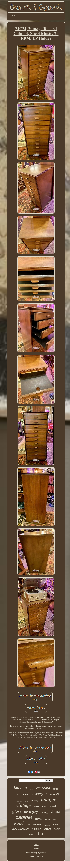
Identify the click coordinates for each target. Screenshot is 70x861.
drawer (52, 793)
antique (48, 799)
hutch (55, 824)
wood (19, 823)
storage (47, 819)
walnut (19, 801)
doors (57, 828)
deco (36, 806)
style (31, 789)
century (37, 824)
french (32, 834)
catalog (44, 812)
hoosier (36, 828)
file (40, 833)
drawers (38, 819)
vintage (23, 805)
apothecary (20, 828)
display (37, 794)
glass (16, 811)
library (34, 800)
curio (47, 828)
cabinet (24, 817)
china (55, 811)
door (28, 825)
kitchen (20, 787)
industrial (47, 825)
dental (55, 789)
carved (15, 795)
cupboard (43, 788)
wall (26, 801)
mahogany (31, 812)
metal (44, 806)
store (54, 819)
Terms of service (36, 856)
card (53, 806)
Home (36, 845)
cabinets (25, 794)
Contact (36, 848)
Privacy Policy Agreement (35, 852)
